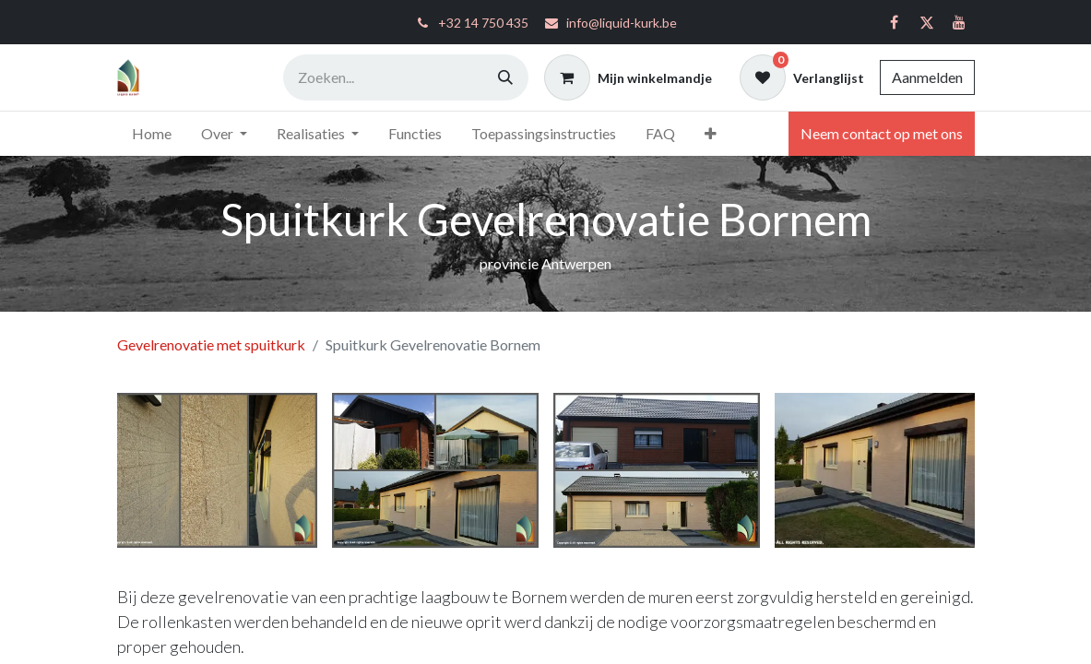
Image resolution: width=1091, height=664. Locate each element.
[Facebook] (894, 22)
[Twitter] (927, 22)
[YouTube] (959, 22)
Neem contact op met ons (881, 133)
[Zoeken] (505, 77)
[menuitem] (151, 133)
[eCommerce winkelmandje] (628, 77)
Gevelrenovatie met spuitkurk (211, 344)
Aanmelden (927, 77)
